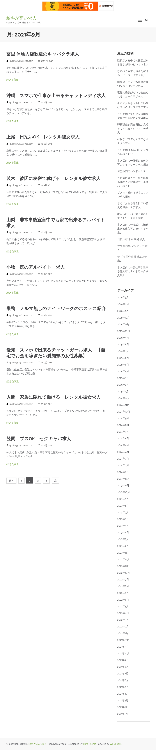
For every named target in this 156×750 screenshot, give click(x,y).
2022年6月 (123, 600)
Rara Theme (89, 744)
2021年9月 (123, 660)
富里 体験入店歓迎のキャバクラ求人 (42, 54)
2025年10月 (123, 331)
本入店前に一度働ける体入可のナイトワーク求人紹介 (132, 163)
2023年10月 (123, 492)
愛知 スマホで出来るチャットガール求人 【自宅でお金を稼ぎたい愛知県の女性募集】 (55, 353)
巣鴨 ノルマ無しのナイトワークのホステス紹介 (56, 308)
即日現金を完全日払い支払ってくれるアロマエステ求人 (132, 129)
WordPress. (116, 744)
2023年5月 (123, 526)
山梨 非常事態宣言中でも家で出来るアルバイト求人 (55, 223)
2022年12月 (123, 559)
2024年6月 (123, 439)
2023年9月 (123, 499)
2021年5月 (123, 687)
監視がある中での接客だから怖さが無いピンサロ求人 (132, 62)
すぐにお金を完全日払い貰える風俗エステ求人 (132, 205)
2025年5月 (123, 365)
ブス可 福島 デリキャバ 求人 (132, 248)
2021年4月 (123, 694)
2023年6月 (123, 519)
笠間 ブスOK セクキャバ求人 (38, 439)
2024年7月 (123, 432)
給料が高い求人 (21, 18)
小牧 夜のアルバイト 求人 (35, 267)
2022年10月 (123, 573)
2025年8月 (123, 344)
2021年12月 (123, 640)
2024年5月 (123, 445)
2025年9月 (123, 338)
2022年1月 (123, 633)
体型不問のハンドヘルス (131, 171)
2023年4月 (123, 533)
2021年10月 (123, 653)
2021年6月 (123, 680)
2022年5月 (123, 606)
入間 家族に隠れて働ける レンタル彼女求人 (53, 397)
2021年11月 (123, 647)
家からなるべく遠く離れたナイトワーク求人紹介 (132, 216)
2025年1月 (123, 391)
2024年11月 (123, 405)
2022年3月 (123, 620)
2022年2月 (123, 627)
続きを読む (12, 80)
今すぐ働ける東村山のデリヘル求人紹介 (132, 152)
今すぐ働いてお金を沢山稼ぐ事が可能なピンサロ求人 (132, 116)
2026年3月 (123, 297)
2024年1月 (123, 472)
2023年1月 (123, 553)
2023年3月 (123, 539)
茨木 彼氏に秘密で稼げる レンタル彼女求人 (53, 178)
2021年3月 (123, 700)
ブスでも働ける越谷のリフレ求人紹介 (132, 195)
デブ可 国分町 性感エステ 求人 (132, 259)
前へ (11, 481)
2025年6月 (123, 358)
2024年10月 (123, 412)
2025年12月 (123, 318)
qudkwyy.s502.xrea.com (21, 61)
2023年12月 (123, 479)
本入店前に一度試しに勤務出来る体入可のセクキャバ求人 (132, 229)
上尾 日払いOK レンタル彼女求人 (43, 137)
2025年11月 (123, 324)
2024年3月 (123, 459)
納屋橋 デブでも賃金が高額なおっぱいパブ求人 (132, 84)
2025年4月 (123, 371)
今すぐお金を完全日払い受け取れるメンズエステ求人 (132, 105)
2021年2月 (123, 707)
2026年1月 (123, 311)
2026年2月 (123, 304)
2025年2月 (123, 385)
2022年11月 (123, 566)
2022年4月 (123, 613)
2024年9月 (123, 418)
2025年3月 (123, 378)
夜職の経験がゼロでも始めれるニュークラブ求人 (132, 95)
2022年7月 (123, 593)
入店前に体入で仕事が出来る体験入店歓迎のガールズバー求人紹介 (132, 182)
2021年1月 (122, 714)
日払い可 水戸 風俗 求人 (131, 239)
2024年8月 (123, 425)
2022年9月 (123, 580)
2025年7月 (123, 351)
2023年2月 (123, 546)
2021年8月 (123, 667)
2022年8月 (123, 586)
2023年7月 (123, 512)
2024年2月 (123, 465)
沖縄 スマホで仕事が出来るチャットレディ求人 (56, 96)
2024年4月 (123, 452)
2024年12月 (123, 398)
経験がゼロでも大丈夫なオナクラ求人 (132, 141)
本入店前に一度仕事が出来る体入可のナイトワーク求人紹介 (132, 271)
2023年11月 (123, 486)
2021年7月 (122, 674)
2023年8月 (123, 506)
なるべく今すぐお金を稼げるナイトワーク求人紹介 (132, 73)
